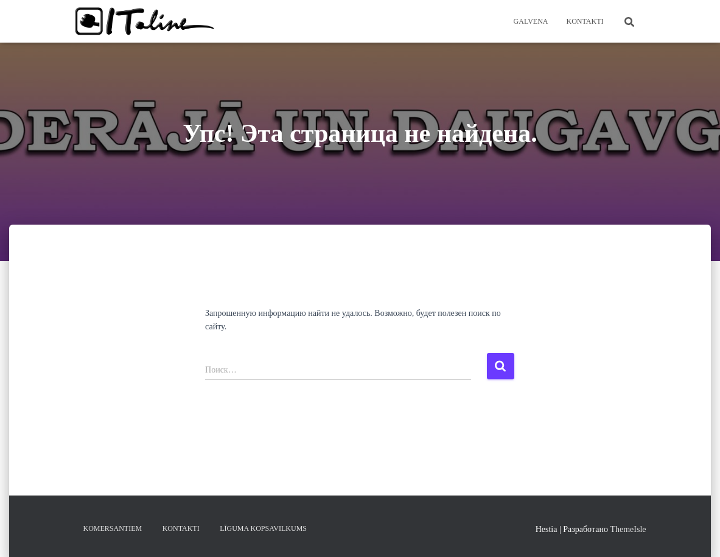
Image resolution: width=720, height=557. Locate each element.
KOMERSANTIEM (112, 528)
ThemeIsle (628, 529)
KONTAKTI (584, 21)
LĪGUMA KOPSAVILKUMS (263, 528)
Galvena (531, 21)
